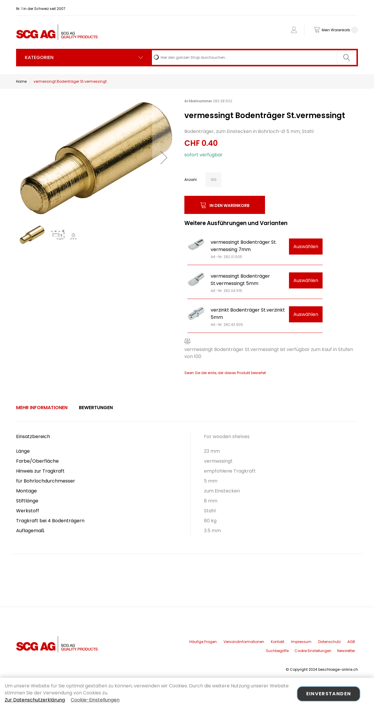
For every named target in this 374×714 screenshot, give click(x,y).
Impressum (301, 641)
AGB (351, 641)
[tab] (41, 407)
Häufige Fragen (203, 641)
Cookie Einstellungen (313, 650)
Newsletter (346, 650)
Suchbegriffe (277, 650)
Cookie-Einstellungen (95, 699)
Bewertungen (96, 407)
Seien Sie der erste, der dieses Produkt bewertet (225, 372)
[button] (164, 157)
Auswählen (305, 246)
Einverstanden (328, 693)
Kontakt (277, 641)
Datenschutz (329, 641)
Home (21, 81)
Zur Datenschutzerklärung (35, 699)
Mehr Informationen (41, 407)
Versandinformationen (244, 641)
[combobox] (254, 57)
